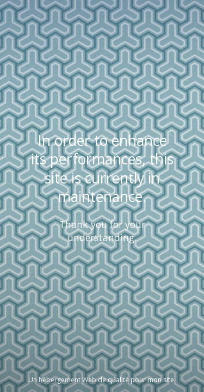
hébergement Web (67, 379)
